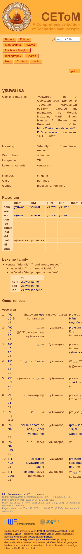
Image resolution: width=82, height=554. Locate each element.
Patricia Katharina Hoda (40, 537)
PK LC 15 (10, 331)
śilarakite (37, 458)
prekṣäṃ (75, 327)
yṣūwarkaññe (30, 281)
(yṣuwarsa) (57, 425)
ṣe (31, 412)
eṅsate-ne (37, 425)
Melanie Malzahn (12, 534)
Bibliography (13, 56)
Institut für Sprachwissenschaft (52, 531)
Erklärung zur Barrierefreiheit (42, 539)
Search (31, 56)
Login (36, 61)
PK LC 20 (10, 348)
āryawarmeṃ (35, 462)
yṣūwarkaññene (31, 290)
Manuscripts (13, 45)
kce (75, 429)
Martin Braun (46, 534)
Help (8, 61)
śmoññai (29, 471)
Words (30, 45)
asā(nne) (35, 429)
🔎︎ (53, 39)
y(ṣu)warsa (57, 412)
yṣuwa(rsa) (57, 471)
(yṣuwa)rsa (56, 314)
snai (72, 382)
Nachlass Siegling (16, 50)
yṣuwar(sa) (57, 442)
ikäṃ (72, 318)
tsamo (40, 466)
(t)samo (38, 361)
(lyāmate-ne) (35, 433)
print (74, 71)
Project (9, 39)
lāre (71, 331)
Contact (22, 61)
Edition (24, 39)
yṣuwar (19, 207)
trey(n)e (74, 322)
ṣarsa (25, 425)
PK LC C (10, 416)
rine (71, 466)
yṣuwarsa (56, 327)
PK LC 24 (10, 399)
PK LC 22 (10, 365)
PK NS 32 (10, 429)
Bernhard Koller (11, 537)
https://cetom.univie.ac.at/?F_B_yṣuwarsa (23, 494)
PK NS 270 (10, 445)
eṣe (41, 314)
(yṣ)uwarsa (57, 378)
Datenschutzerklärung (15, 539)
